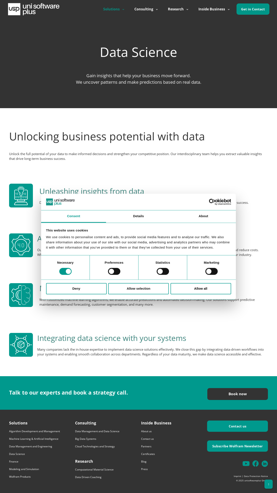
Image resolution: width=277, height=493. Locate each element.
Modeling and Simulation (24, 469)
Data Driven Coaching (88, 477)
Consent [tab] (73, 216)
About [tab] (203, 216)
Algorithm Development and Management (34, 431)
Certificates (148, 454)
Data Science (17, 454)
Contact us (147, 439)
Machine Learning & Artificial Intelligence (33, 439)
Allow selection (138, 289)
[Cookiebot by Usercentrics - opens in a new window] (212, 202)
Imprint (237, 476)
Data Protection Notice (256, 476)
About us (146, 431)
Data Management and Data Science (97, 431)
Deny (76, 289)
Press (144, 469)
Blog (144, 461)
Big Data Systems (85, 439)
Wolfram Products (20, 477)
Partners (146, 446)
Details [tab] (138, 216)
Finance (13, 461)
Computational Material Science (94, 469)
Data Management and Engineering (30, 446)
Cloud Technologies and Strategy (95, 446)
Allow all (200, 289)
